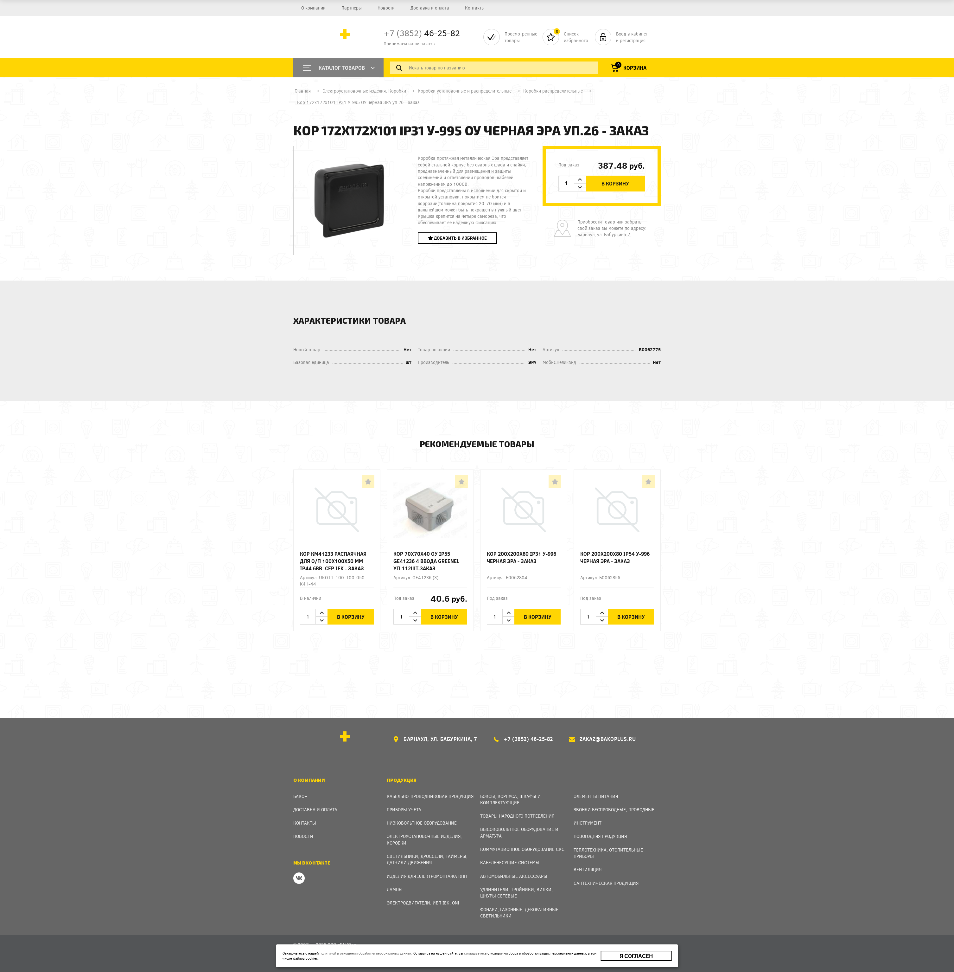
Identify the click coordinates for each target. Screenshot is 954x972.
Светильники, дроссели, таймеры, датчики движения (427, 859)
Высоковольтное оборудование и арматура (519, 832)
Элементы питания (596, 796)
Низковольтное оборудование (422, 823)
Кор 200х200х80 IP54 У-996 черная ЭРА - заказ (615, 557)
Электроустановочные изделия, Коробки (364, 91)
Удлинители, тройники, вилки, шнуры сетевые (516, 892)
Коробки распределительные (553, 91)
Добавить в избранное (457, 238)
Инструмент (587, 823)
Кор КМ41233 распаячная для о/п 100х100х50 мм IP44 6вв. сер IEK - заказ (333, 561)
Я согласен (636, 956)
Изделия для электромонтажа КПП (427, 876)
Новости (384, 8)
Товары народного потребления (517, 816)
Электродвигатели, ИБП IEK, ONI (423, 903)
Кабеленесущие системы (509, 862)
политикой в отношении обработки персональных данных (365, 953)
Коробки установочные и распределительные (465, 91)
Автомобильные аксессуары (513, 876)
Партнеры (351, 8)
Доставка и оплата (428, 8)
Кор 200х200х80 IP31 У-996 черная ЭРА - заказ (521, 557)
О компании (313, 8)
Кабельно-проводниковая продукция (430, 796)
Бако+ (300, 796)
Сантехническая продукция (606, 883)
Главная (303, 91)
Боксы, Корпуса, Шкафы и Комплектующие (510, 799)
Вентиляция (587, 869)
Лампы (395, 889)
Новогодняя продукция (600, 836)
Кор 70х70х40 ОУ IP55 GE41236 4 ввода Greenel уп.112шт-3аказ (426, 561)
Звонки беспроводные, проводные (614, 810)
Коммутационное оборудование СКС (522, 849)
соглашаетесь (475, 953)
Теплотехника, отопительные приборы (608, 853)
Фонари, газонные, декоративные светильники (519, 912)
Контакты (472, 8)
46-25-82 (422, 32)
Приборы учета (404, 810)
